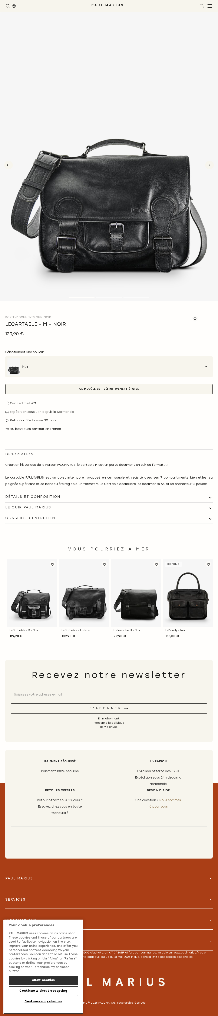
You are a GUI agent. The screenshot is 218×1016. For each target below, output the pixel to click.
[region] (43, 967)
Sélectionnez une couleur (24, 352)
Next (209, 165)
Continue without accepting (43, 991)
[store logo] (107, 6)
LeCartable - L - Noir (76, 630)
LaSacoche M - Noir (126, 630)
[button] (53, 564)
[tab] (109, 497)
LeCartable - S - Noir (24, 630)
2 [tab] (109, 297)
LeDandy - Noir (175, 630)
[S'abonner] (109, 708)
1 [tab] (82, 297)
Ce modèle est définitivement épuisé (109, 389)
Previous (8, 165)
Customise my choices (43, 1001)
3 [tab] (136, 297)
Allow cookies (43, 980)
